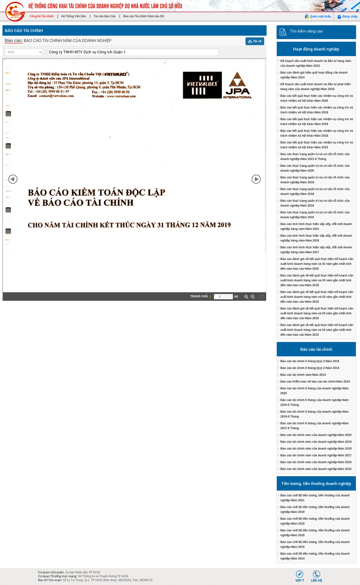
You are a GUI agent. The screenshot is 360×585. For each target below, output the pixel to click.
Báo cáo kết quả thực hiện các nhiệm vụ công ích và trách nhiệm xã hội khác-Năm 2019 (316, 110)
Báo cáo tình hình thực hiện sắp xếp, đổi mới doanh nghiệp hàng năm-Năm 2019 (316, 238)
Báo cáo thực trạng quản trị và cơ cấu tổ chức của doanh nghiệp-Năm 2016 (315, 203)
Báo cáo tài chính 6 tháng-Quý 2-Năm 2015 (309, 361)
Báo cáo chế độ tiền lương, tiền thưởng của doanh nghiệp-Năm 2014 (315, 556)
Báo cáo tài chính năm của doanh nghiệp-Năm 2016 (316, 462)
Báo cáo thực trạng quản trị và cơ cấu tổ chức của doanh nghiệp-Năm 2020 (315, 168)
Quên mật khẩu (320, 16)
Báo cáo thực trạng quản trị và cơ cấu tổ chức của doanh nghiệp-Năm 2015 (315, 215)
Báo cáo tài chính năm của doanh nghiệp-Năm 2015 (316, 469)
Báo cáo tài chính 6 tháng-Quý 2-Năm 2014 (309, 368)
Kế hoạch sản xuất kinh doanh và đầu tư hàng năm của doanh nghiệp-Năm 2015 (315, 63)
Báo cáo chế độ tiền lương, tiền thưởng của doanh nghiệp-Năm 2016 (315, 533)
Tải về (257, 41)
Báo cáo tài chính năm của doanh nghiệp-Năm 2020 (316, 435)
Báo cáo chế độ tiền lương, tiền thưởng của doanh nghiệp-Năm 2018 (315, 521)
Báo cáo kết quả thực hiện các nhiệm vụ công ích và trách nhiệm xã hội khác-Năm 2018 (316, 121)
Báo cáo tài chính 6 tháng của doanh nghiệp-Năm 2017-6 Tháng (314, 426)
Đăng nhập (350, 16)
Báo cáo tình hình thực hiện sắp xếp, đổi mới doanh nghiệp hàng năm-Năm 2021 (316, 226)
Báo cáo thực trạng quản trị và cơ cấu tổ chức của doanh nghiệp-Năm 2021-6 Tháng (315, 156)
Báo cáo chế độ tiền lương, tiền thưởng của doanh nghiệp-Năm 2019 (315, 509)
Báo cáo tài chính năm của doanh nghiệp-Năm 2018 (316, 448)
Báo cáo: (14, 40)
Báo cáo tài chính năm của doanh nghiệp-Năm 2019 (316, 441)
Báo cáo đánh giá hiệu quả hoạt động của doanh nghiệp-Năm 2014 (314, 75)
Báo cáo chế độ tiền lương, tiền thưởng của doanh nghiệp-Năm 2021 (315, 498)
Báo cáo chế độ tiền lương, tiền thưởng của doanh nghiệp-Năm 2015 (315, 544)
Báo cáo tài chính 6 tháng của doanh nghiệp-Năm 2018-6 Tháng (314, 414)
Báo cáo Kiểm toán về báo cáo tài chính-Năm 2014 (315, 381)
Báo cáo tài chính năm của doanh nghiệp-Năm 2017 (316, 455)
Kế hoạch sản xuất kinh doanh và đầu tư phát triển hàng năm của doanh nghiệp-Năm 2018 (315, 87)
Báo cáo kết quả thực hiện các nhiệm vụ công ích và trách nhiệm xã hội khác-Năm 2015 (316, 145)
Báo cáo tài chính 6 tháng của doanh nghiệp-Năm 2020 (314, 391)
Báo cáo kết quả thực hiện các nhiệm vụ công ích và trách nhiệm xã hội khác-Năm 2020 (316, 98)
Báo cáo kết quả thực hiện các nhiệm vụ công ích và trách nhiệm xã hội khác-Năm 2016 (316, 133)
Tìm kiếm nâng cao (306, 31)
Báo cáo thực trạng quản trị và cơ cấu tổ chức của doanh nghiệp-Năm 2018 (315, 191)
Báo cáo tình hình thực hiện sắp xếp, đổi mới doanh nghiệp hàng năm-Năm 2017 (316, 250)
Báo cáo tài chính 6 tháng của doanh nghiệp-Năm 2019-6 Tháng (314, 402)
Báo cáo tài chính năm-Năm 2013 (303, 374)
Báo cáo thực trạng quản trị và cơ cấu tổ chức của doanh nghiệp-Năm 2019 (315, 180)
